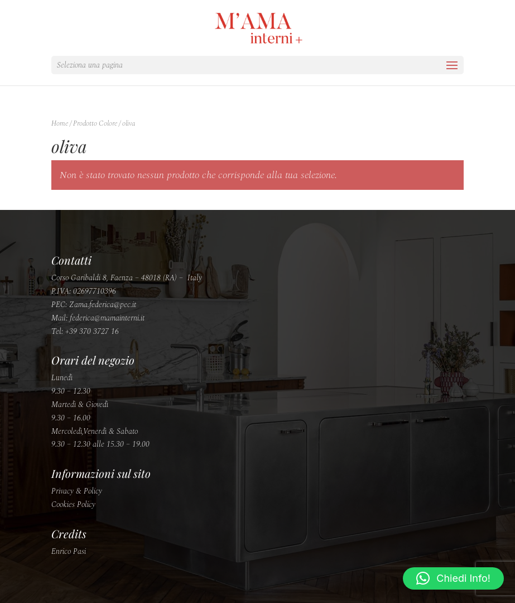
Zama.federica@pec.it (102, 304)
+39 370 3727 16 (92, 331)
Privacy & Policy (76, 491)
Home (59, 123)
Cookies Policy (73, 504)
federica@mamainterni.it (107, 318)
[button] (453, 578)
